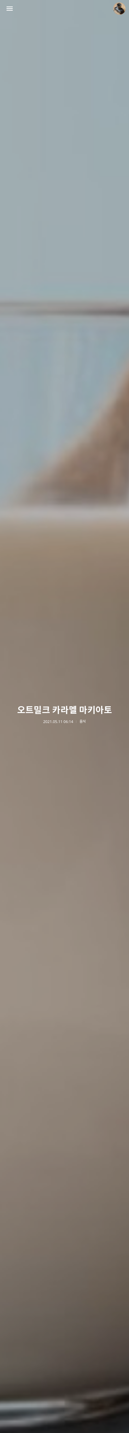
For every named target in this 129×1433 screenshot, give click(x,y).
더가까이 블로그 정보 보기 (119, 8)
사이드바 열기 (9, 8)
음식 (82, 721)
